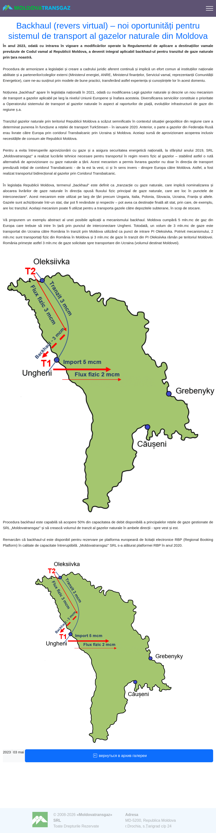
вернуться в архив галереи (119, 756)
